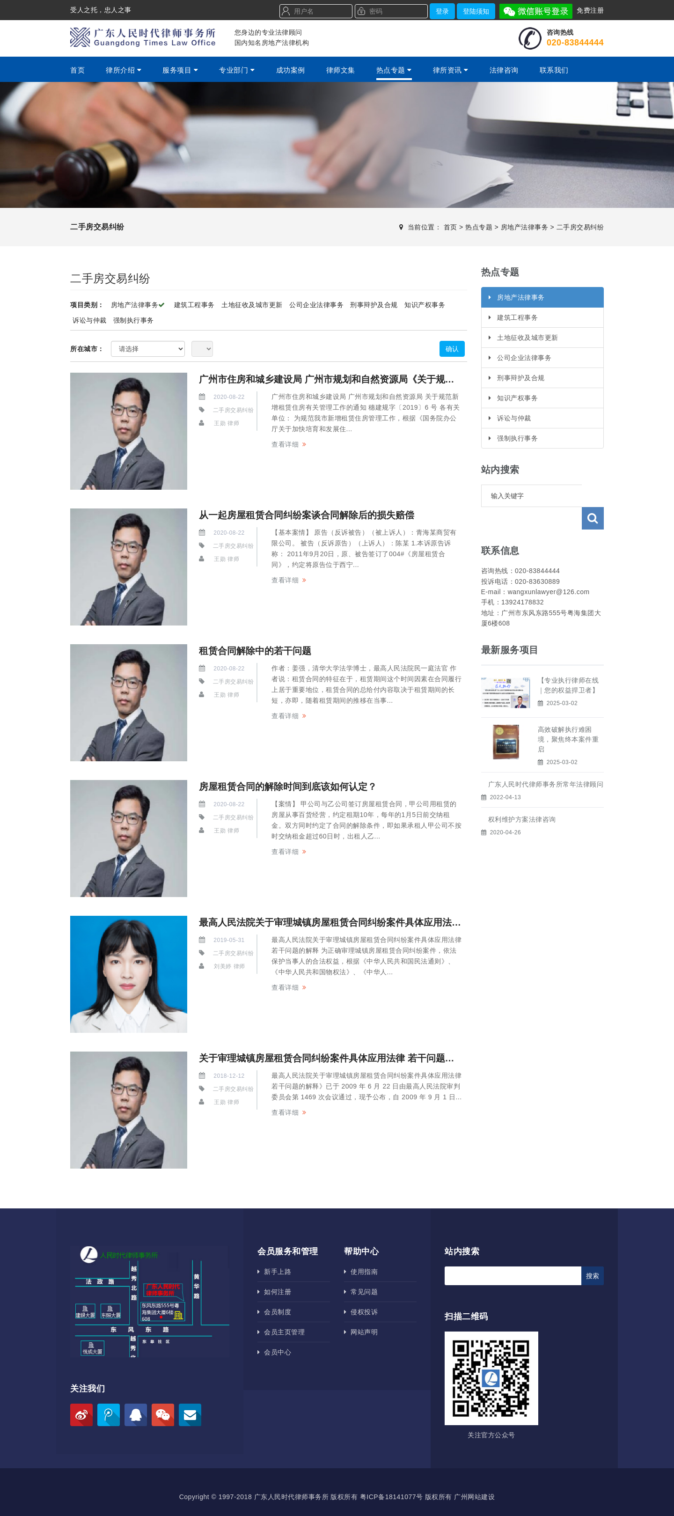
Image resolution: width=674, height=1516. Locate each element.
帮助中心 (361, 1251)
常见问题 (361, 1291)
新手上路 (274, 1271)
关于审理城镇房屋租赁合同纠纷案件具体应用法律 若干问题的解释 (336, 1058)
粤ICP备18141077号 (391, 1497)
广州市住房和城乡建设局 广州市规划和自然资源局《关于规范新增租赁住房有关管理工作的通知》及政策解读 (425, 379)
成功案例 (290, 70)
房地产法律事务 (525, 227)
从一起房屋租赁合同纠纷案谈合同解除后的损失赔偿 (306, 515)
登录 (442, 11)
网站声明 (361, 1332)
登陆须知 (476, 11)
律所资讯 (451, 70)
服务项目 (180, 70)
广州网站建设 (474, 1497)
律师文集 (340, 70)
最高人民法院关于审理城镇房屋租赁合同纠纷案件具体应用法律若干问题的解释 (363, 922)
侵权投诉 (361, 1312)
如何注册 (274, 1291)
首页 (77, 70)
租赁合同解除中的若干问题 (255, 651)
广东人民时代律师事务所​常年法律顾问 (546, 761)
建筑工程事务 (194, 305)
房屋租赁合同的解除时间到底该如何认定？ (288, 786)
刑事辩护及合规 (374, 305)
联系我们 (554, 70)
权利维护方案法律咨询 (522, 797)
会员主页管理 (281, 1332)
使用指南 (361, 1271)
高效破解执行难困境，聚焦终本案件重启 (568, 716)
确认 (452, 349)
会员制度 (274, 1312)
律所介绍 (123, 70)
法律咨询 (504, 70)
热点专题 (394, 70)
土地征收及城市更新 (252, 305)
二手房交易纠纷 (580, 227)
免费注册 (590, 10)
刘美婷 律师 (229, 966)
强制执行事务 (133, 320)
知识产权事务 (424, 305)
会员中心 (274, 1352)
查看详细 (285, 444)
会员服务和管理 (287, 1251)
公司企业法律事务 (316, 305)
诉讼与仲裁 (90, 320)
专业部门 (237, 70)
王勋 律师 (226, 423)
